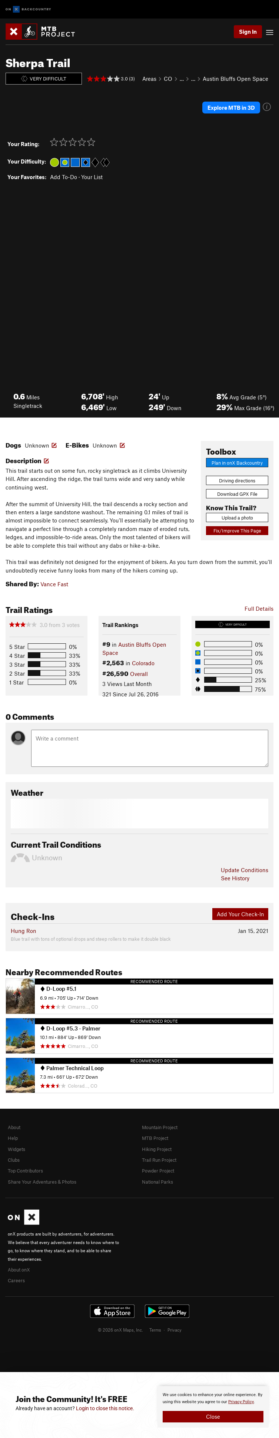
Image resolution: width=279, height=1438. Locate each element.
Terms (155, 1329)
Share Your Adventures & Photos (42, 1182)
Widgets (16, 1149)
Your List (92, 177)
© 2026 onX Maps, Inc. (120, 1329)
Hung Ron (23, 930)
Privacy (174, 1329)
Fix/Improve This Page (237, 531)
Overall (139, 673)
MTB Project (155, 1138)
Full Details (259, 608)
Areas (149, 78)
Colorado (143, 663)
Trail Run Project (159, 1160)
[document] (213, 1406)
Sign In (248, 31)
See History (235, 878)
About (14, 1127)
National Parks (157, 1182)
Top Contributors (25, 1171)
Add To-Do (63, 177)
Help (13, 1138)
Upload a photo (237, 518)
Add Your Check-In (240, 914)
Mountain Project (159, 1127)
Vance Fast (54, 584)
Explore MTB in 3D (231, 107)
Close (213, 1416)
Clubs (14, 1160)
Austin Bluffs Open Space (235, 78)
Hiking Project (157, 1149)
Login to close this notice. (105, 1408)
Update (244, 870)
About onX (19, 1270)
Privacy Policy (241, 1401)
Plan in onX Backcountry (237, 463)
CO (168, 78)
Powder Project (158, 1171)
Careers (16, 1280)
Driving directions (237, 481)
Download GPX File (237, 494)
